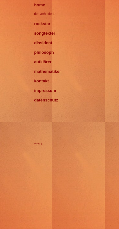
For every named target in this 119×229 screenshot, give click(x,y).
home (39, 5)
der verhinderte (45, 14)
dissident (43, 42)
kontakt (41, 81)
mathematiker (47, 71)
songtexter (44, 33)
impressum (45, 90)
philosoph (44, 52)
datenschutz (46, 100)
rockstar (42, 23)
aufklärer (43, 61)
